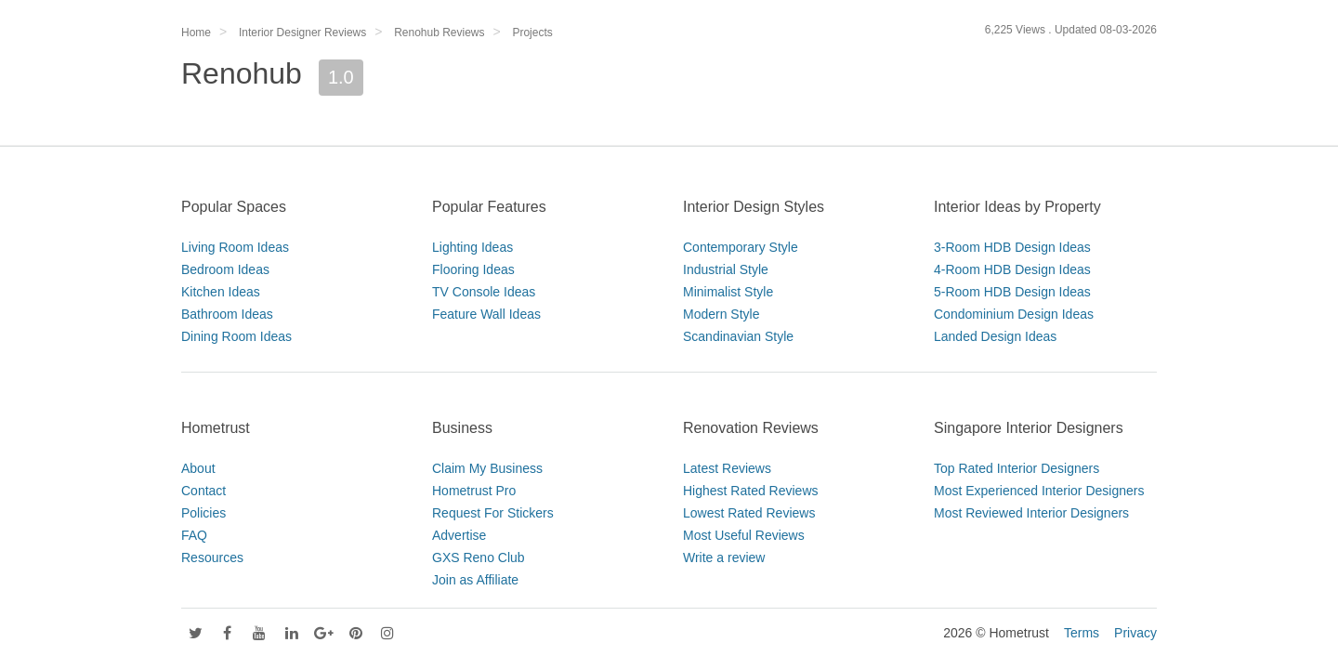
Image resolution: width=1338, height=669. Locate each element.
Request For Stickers (493, 512)
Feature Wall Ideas (486, 314)
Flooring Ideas (473, 269)
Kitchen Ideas (220, 291)
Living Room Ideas (235, 247)
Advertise (459, 535)
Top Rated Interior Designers (1016, 468)
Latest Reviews (727, 468)
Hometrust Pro (474, 490)
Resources (212, 557)
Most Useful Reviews (744, 535)
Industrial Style (725, 269)
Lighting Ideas (472, 247)
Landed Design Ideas (995, 336)
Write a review (724, 557)
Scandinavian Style (738, 336)
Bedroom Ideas (225, 269)
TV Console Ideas (483, 291)
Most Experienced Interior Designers (1039, 490)
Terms (1081, 632)
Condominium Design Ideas (1014, 314)
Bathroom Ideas (227, 314)
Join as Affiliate (475, 579)
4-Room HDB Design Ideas (1012, 269)
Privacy (1135, 632)
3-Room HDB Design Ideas (1012, 247)
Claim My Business (487, 468)
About (198, 468)
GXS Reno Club (478, 557)
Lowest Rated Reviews (749, 512)
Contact (203, 490)
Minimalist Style (728, 291)
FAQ (194, 535)
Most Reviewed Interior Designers (1031, 512)
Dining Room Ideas (236, 336)
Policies (203, 512)
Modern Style (721, 314)
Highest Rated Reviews (751, 490)
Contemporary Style (740, 247)
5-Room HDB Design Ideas (1012, 291)
